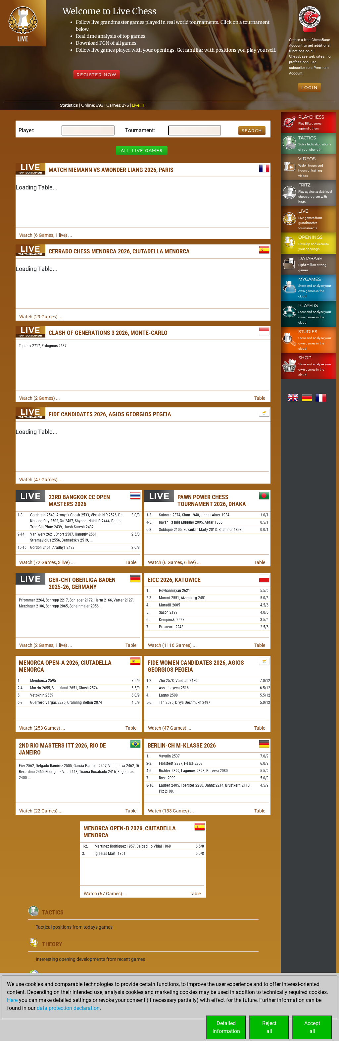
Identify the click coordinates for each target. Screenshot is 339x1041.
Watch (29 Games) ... (41, 316)
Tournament (139, 130)
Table (259, 398)
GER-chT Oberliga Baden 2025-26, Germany (82, 583)
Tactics (53, 912)
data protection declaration (68, 1008)
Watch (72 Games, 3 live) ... (47, 562)
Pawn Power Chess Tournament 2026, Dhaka (211, 501)
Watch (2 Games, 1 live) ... (45, 645)
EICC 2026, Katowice (174, 579)
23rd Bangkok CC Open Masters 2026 (79, 501)
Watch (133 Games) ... (171, 810)
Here (12, 1000)
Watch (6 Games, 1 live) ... (45, 235)
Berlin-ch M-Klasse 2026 (182, 745)
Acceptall (312, 1027)
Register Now (96, 74)
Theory (52, 944)
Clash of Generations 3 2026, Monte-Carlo (108, 332)
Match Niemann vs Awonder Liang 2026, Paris (111, 169)
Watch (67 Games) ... (105, 893)
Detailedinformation (226, 1027)
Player (26, 130)
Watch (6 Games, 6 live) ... (174, 562)
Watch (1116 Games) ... (172, 645)
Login (309, 87)
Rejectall (269, 1027)
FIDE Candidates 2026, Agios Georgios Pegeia (110, 414)
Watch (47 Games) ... (41, 479)
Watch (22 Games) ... (41, 810)
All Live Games (142, 150)
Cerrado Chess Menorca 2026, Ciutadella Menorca (119, 251)
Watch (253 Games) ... (42, 728)
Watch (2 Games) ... (39, 398)
